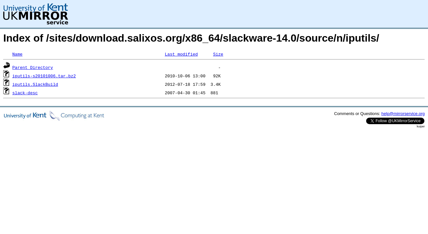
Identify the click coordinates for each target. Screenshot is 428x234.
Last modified (181, 54)
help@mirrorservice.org (403, 113)
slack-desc (25, 93)
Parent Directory (32, 67)
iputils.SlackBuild (35, 84)
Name (17, 54)
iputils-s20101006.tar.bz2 (44, 76)
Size (218, 54)
